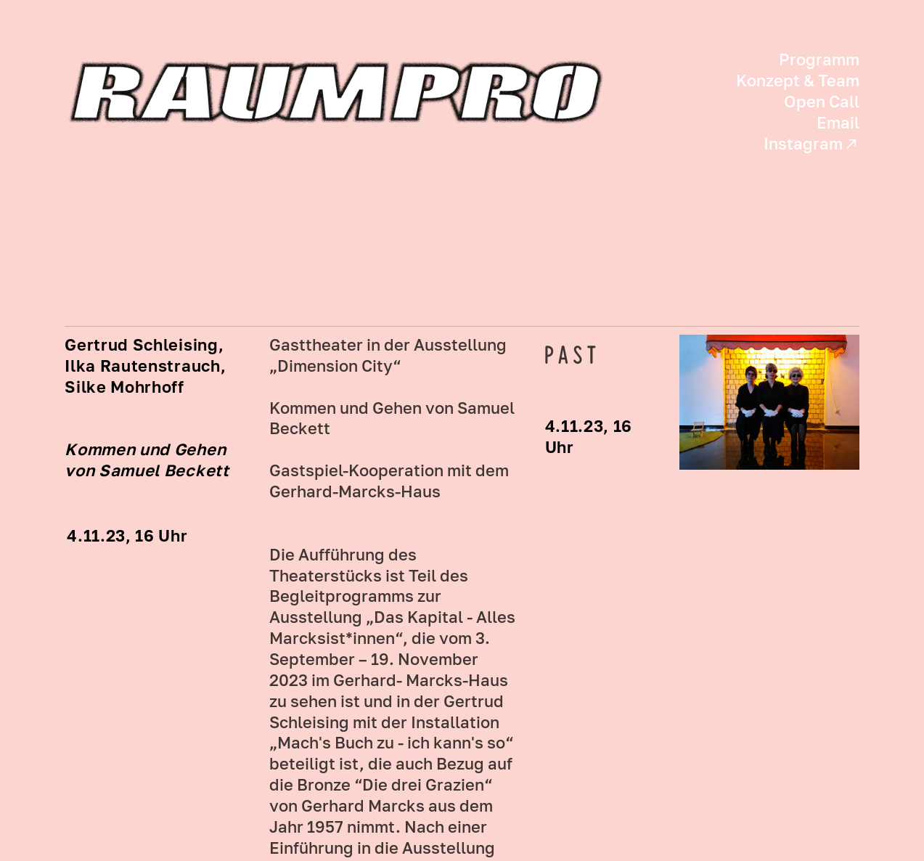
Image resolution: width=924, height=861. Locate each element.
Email (838, 122)
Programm (819, 59)
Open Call (821, 101)
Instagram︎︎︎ (811, 143)
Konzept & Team (797, 80)
